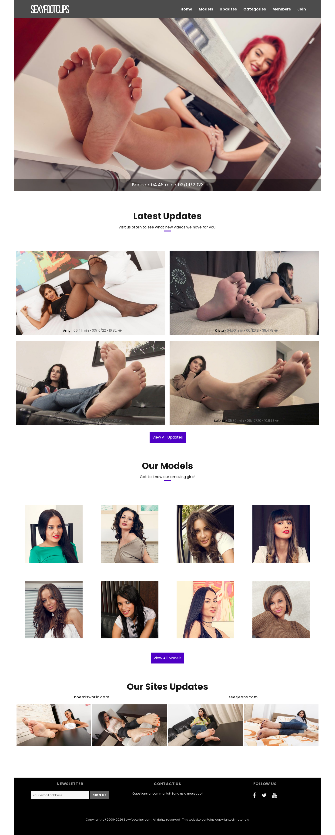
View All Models (167, 658)
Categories (254, 9)
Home (186, 9)
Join (301, 9)
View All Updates (167, 437)
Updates (228, 9)
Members (281, 9)
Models (206, 9)
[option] (167, 104)
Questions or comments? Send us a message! (167, 793)
